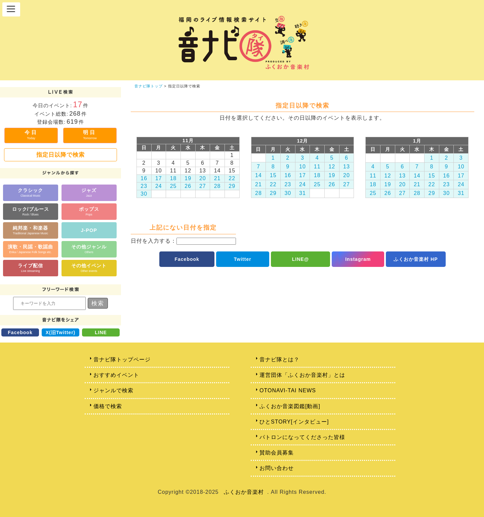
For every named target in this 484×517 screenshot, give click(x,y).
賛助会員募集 (276, 452)
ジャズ (88, 192)
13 (346, 166)
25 (173, 186)
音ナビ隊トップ (148, 86)
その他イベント (89, 268)
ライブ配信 (30, 268)
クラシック (30, 192)
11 (317, 166)
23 (143, 186)
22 (232, 178)
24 (158, 186)
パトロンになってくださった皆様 (302, 437)
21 (217, 178)
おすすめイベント (116, 375)
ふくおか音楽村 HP (416, 259)
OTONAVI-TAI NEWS (287, 390)
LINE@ (300, 259)
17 (158, 178)
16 (143, 178)
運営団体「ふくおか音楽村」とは (302, 375)
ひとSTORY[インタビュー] (294, 422)
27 (202, 186)
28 (217, 186)
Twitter (242, 259)
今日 (31, 134)
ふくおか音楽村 (244, 492)
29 (232, 186)
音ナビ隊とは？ (279, 359)
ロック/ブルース (30, 211)
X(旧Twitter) (61, 332)
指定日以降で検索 (60, 154)
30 (143, 194)
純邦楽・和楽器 (30, 230)
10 (302, 166)
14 (258, 175)
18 (173, 178)
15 (273, 175)
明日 (89, 134)
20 (202, 178)
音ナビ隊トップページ (122, 359)
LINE (101, 332)
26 (188, 186)
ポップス (89, 211)
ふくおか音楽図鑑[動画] (289, 406)
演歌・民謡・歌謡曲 (30, 249)
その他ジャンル (89, 249)
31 (302, 193)
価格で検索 (107, 406)
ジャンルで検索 (113, 390)
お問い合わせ (276, 468)
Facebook (20, 332)
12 (331, 166)
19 (188, 178)
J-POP (89, 230)
